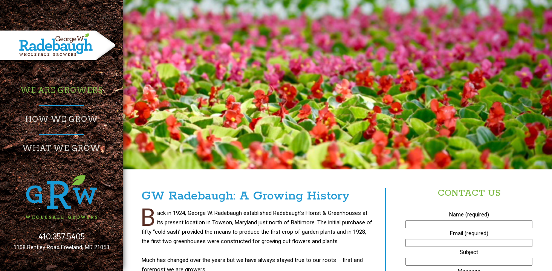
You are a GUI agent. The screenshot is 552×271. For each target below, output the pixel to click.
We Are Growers (61, 90)
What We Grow (61, 148)
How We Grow (61, 119)
